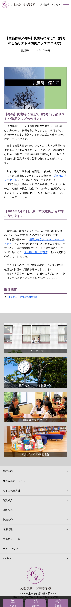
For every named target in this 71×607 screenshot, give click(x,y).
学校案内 (8, 471)
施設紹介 (8, 500)
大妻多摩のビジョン (14, 481)
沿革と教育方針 (11, 490)
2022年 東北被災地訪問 (23, 297)
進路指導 (8, 510)
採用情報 (8, 529)
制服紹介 (8, 519)
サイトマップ (10, 548)
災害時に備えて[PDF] (36, 252)
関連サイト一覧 (11, 539)
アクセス (55, 4)
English (7, 558)
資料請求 (44, 4)
